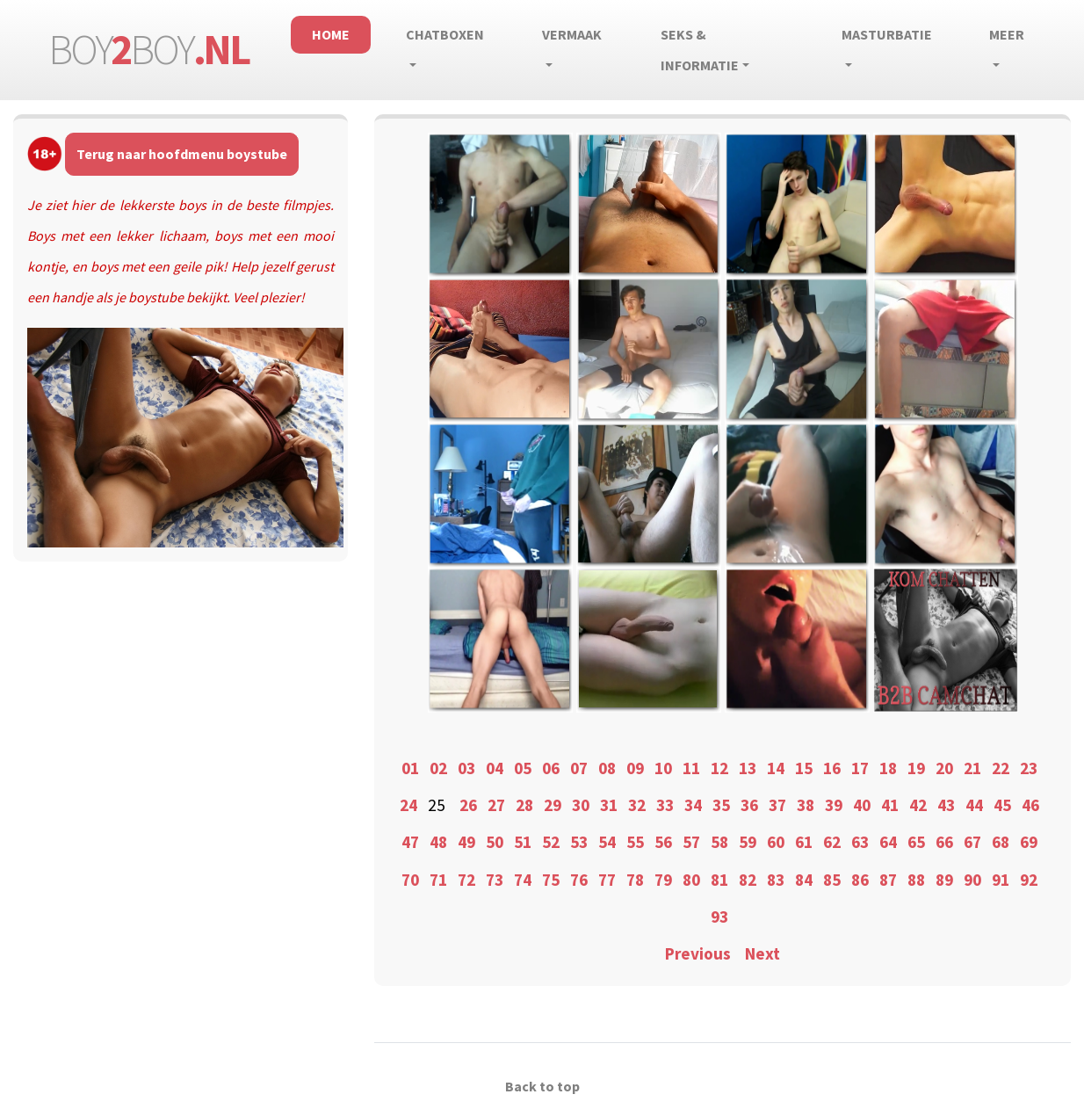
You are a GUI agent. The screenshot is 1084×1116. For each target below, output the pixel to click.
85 (832, 879)
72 (466, 879)
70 (410, 879)
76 (579, 879)
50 (494, 841)
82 (747, 879)
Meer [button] (1006, 34)
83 (775, 879)
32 (637, 804)
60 (775, 841)
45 (1002, 804)
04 (494, 768)
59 (747, 841)
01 (410, 768)
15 (804, 768)
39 (833, 804)
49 (466, 841)
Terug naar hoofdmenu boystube (181, 154)
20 (944, 768)
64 (888, 841)
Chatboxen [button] (445, 34)
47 (410, 841)
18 (888, 768)
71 (438, 879)
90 (972, 879)
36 (749, 804)
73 (494, 879)
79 (663, 879)
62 (832, 841)
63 (860, 841)
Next (762, 953)
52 (551, 841)
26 (468, 804)
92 (1028, 879)
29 (552, 804)
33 (665, 804)
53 (579, 841)
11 (691, 768)
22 (1000, 768)
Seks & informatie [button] (700, 49)
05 (522, 768)
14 (775, 768)
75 (551, 879)
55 (635, 841)
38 (805, 804)
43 (946, 804)
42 (918, 804)
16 (832, 768)
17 (860, 768)
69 (1028, 841)
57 (691, 841)
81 (719, 879)
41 (890, 804)
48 (438, 841)
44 (974, 804)
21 (972, 768)
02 (438, 768)
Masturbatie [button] (887, 34)
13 (747, 768)
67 (972, 841)
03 (466, 768)
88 (916, 879)
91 (1000, 879)
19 (916, 768)
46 (1030, 804)
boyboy (148, 49)
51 (522, 841)
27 (496, 804)
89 (944, 879)
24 (408, 804)
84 (804, 879)
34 (693, 804)
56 (663, 841)
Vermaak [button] (572, 34)
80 (691, 879)
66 (944, 841)
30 (580, 804)
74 (522, 879)
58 (719, 841)
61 (804, 841)
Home (331, 34)
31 (609, 804)
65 (916, 841)
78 (635, 879)
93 (719, 916)
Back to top (542, 1086)
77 (607, 879)
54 (607, 841)
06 (551, 768)
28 (524, 804)
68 (1000, 841)
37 (777, 804)
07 (579, 768)
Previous (698, 953)
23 (1028, 768)
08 (607, 768)
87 (888, 879)
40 (862, 804)
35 (721, 804)
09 (635, 768)
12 (719, 768)
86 (860, 879)
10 (663, 768)
